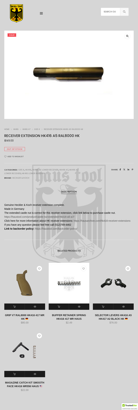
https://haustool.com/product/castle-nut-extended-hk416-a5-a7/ (39, 216)
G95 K (37, 129)
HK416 (16, 129)
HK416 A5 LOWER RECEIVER (45, 169)
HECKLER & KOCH (20, 177)
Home (6, 129)
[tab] (69, 192)
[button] (127, 36)
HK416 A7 (26, 129)
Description (69, 191)
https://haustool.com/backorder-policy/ (56, 228)
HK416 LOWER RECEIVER (33, 173)
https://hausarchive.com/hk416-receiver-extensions (102, 220)
